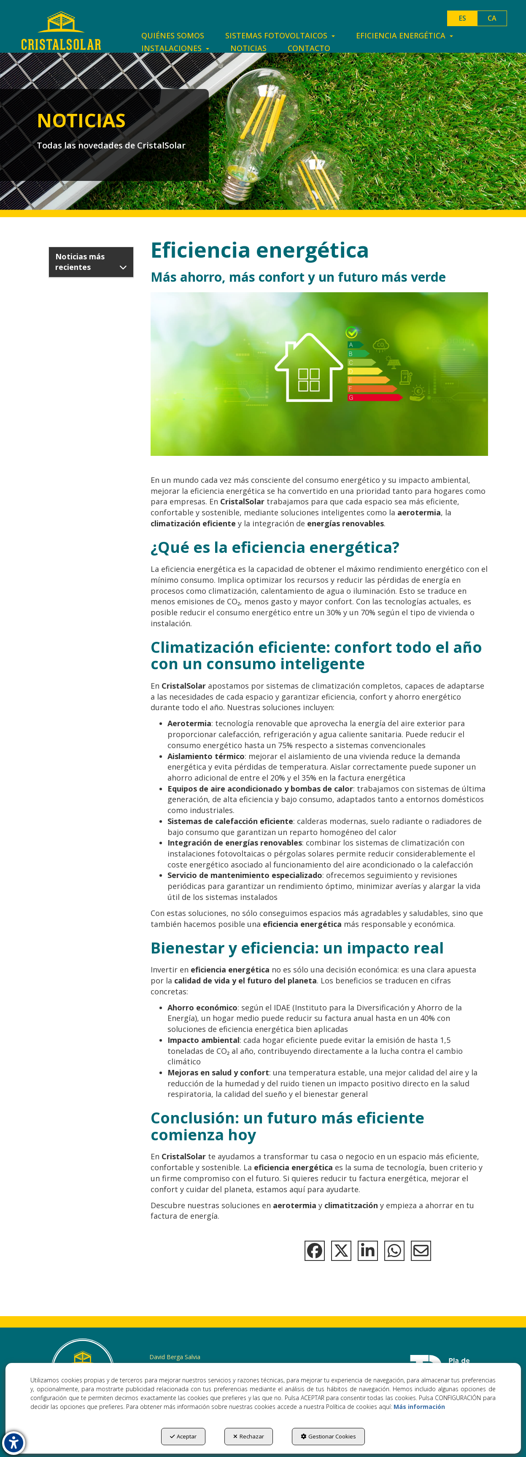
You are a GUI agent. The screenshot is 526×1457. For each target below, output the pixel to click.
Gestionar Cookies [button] (328, 1436)
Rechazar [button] (248, 1436)
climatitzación (351, 1205)
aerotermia (294, 1205)
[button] (61, 30)
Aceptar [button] (183, 1436)
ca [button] (492, 18)
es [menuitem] (462, 18)
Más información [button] (419, 1407)
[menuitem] (172, 35)
